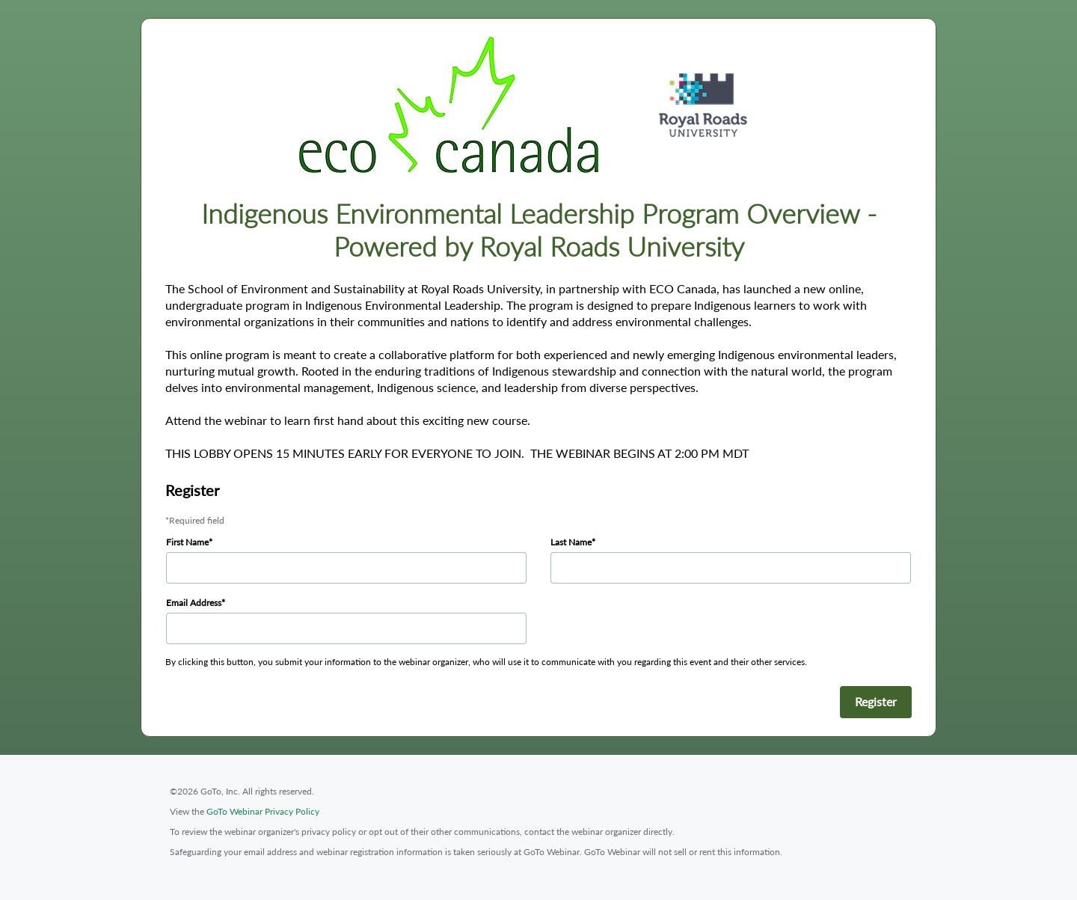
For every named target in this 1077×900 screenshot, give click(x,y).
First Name (187, 542)
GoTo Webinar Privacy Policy (262, 811)
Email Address (193, 602)
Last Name (571, 542)
